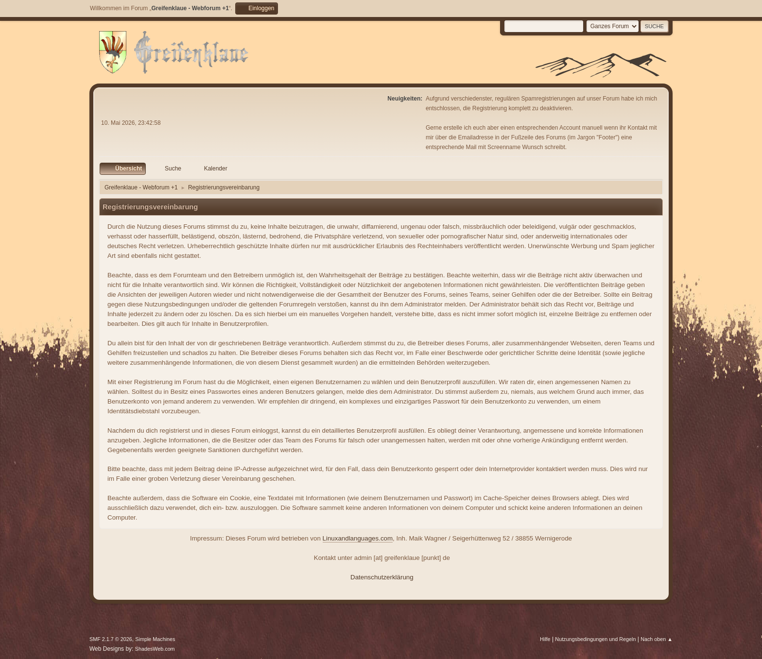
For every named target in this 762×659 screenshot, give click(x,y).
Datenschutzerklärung (382, 577)
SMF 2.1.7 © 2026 (110, 639)
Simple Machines (155, 639)
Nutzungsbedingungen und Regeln (595, 639)
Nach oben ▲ (657, 639)
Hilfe (545, 639)
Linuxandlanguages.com (358, 538)
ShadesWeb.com (155, 649)
